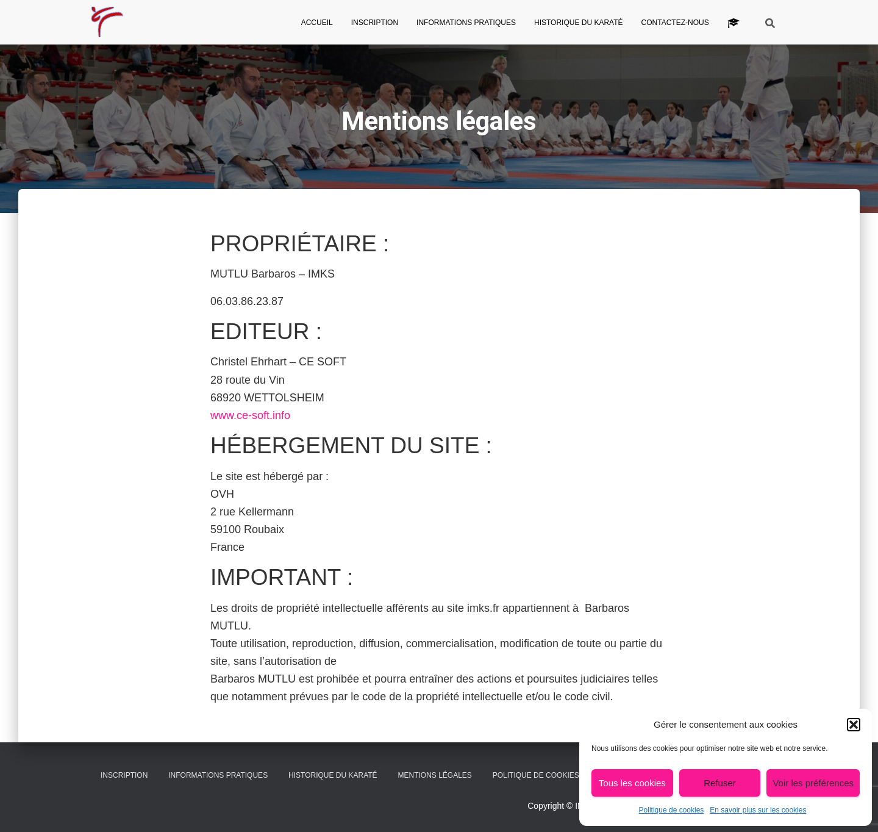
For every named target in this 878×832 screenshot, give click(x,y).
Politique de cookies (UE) (544, 775)
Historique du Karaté (578, 22)
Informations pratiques (466, 22)
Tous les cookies (632, 783)
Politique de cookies (671, 810)
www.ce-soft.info (250, 415)
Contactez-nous (675, 22)
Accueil (317, 22)
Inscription (374, 22)
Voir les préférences (813, 783)
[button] (854, 725)
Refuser (720, 783)
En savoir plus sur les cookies (758, 810)
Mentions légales (435, 775)
